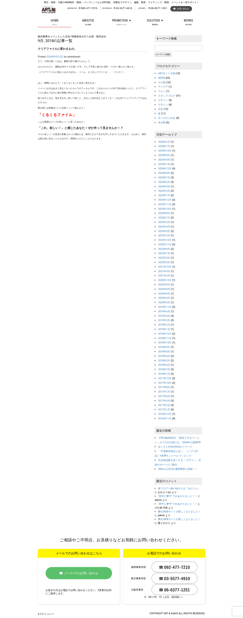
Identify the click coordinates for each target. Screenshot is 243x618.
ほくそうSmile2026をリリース (175, 446)
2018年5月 (164, 360)
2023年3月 (164, 231)
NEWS (161, 77)
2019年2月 (164, 324)
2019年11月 (164, 306)
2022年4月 (164, 257)
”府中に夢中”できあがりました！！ (177, 496)
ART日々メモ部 (166, 73)
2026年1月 (164, 146)
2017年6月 (164, 396)
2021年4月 (164, 271)
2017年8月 (164, 387)
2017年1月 (164, 409)
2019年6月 (164, 311)
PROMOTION (121, 22)
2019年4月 (164, 315)
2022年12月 (164, 239)
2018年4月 (164, 364)
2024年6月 (164, 182)
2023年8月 (164, 213)
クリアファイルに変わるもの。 (57, 48)
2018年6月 (164, 356)
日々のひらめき (166, 118)
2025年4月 (164, 159)
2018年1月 (164, 373)
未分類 (162, 122)
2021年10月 (164, 266)
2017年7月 (164, 391)
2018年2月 (164, 369)
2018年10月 (164, 342)
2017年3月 (164, 400)
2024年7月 (164, 177)
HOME (54, 22)
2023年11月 (164, 204)
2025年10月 (164, 150)
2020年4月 (164, 297)
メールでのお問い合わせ (79, 573)
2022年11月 (164, 244)
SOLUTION (155, 22)
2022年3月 (164, 262)
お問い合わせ (181, 9)
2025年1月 (164, 164)
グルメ (162, 91)
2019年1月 (164, 329)
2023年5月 (164, 222)
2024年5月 (164, 186)
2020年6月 (164, 293)
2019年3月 (164, 320)
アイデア (163, 86)
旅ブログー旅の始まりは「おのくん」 (179, 488)
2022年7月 (164, 253)
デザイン (163, 100)
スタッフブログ (166, 95)
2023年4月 (164, 226)
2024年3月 (164, 190)
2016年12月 (164, 414)
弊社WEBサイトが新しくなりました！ (179, 511)
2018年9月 (164, 347)
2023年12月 (164, 199)
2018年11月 (164, 338)
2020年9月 (164, 284)
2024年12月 (164, 168)
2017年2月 (164, 405)
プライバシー (46, 614)
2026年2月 (164, 141)
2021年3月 (164, 275)
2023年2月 (164, 235)
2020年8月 (164, 289)
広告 (160, 109)
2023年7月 (164, 217)
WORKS (188, 22)
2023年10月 (164, 208)
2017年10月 (164, 382)
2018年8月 (164, 351)
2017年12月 (164, 378)
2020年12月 (164, 280)
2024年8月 (164, 173)
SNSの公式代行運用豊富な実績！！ (177, 469)
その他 (162, 82)
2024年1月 (164, 195)
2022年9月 (164, 248)
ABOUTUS (88, 22)
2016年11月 (164, 418)
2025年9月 (164, 155)
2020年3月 (164, 302)
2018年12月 (164, 333)
